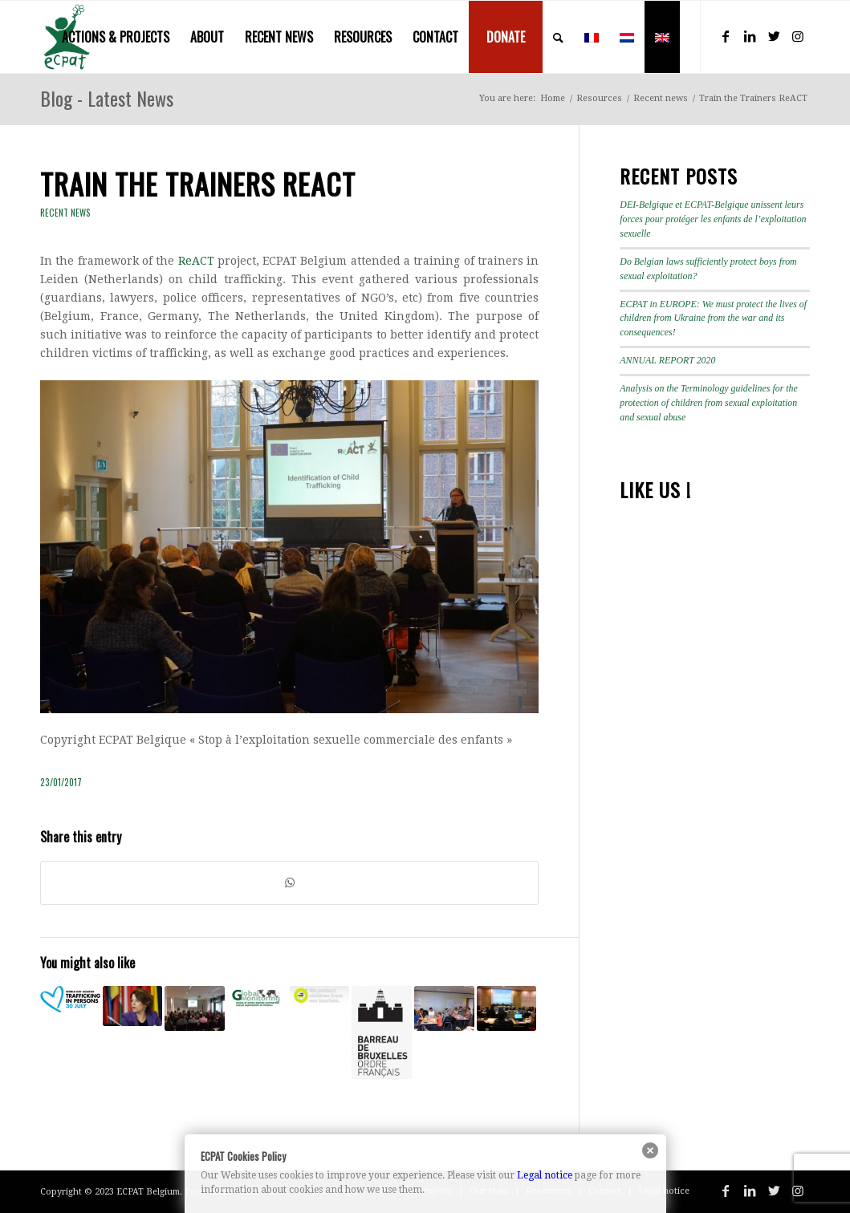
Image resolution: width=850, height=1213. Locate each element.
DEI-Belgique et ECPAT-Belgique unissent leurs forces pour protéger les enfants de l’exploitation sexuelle (713, 219)
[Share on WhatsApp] (289, 883)
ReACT (196, 260)
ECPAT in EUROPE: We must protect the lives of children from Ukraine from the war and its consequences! (713, 318)
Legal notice (544, 1175)
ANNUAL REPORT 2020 (667, 360)
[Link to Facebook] (726, 36)
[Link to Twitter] (774, 36)
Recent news (65, 212)
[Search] (558, 37)
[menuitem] (115, 37)
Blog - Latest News (106, 97)
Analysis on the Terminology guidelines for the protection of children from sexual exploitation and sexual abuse (709, 403)
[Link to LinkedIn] (750, 36)
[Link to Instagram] (798, 36)
